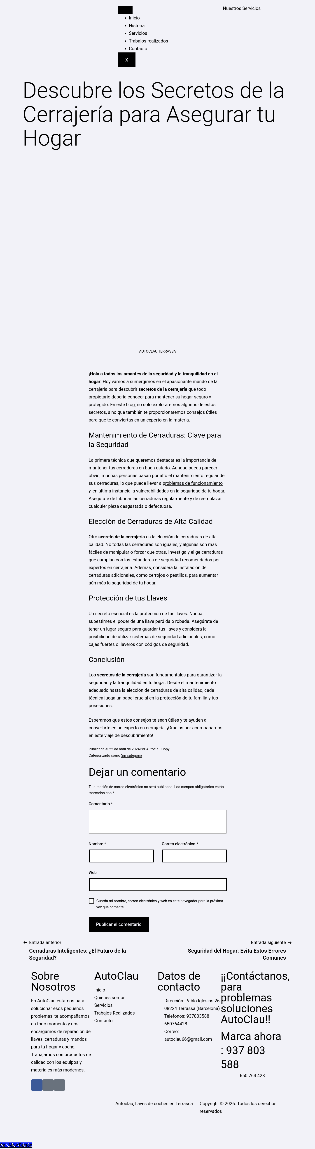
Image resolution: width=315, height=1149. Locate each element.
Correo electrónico (180, 843)
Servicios (138, 33)
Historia (137, 25)
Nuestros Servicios (242, 8)
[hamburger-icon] (125, 10)
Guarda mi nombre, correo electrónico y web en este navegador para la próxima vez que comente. (159, 904)
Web (93, 872)
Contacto (138, 48)
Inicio (134, 18)
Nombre (97, 843)
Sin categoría (131, 755)
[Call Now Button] (16, 1145)
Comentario (101, 803)
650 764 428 (252, 1075)
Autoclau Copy (158, 749)
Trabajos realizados (148, 41)
